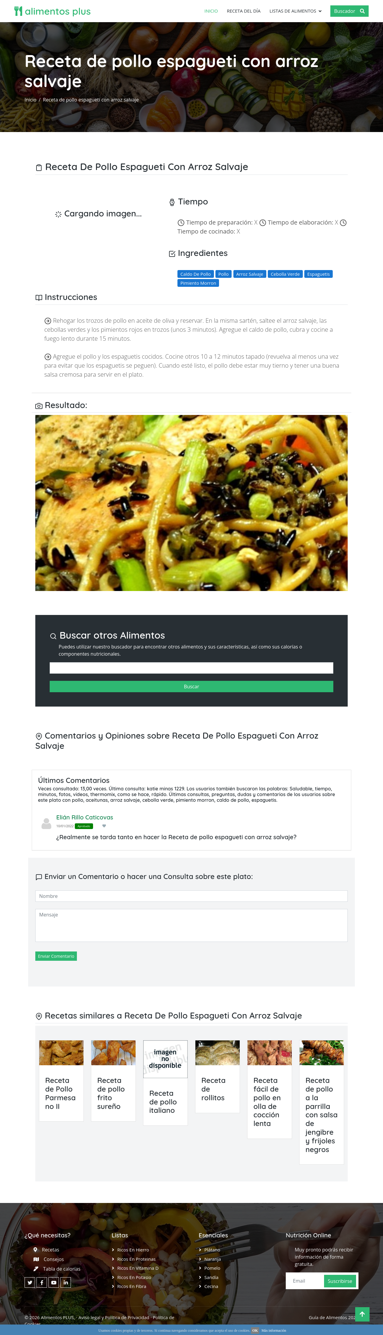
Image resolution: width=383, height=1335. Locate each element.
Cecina (211, 1286)
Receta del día (244, 11)
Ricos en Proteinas (136, 1259)
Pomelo (212, 1268)
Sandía (211, 1277)
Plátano (212, 1250)
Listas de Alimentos (293, 11)
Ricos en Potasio (134, 1277)
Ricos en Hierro (133, 1250)
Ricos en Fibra (131, 1286)
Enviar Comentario (56, 956)
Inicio (211, 11)
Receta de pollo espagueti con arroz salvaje (91, 99)
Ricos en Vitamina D (138, 1268)
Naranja (212, 1259)
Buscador (349, 11)
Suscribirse (340, 1281)
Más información (274, 1330)
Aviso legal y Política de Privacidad (113, 1317)
